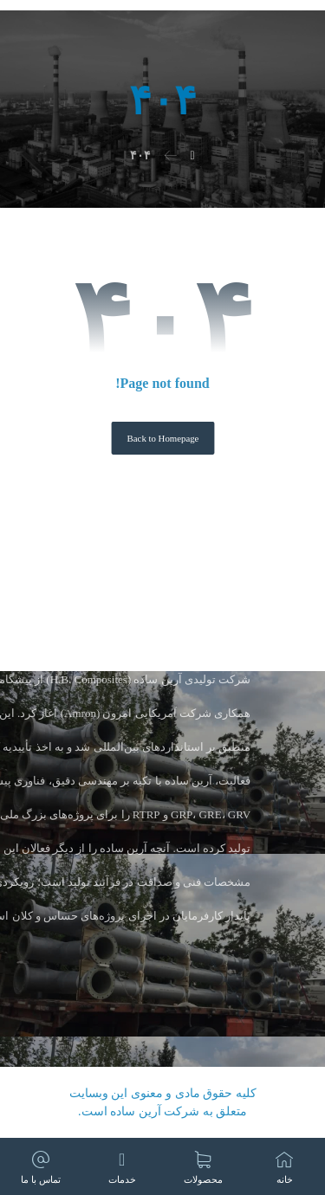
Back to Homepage (162, 437)
